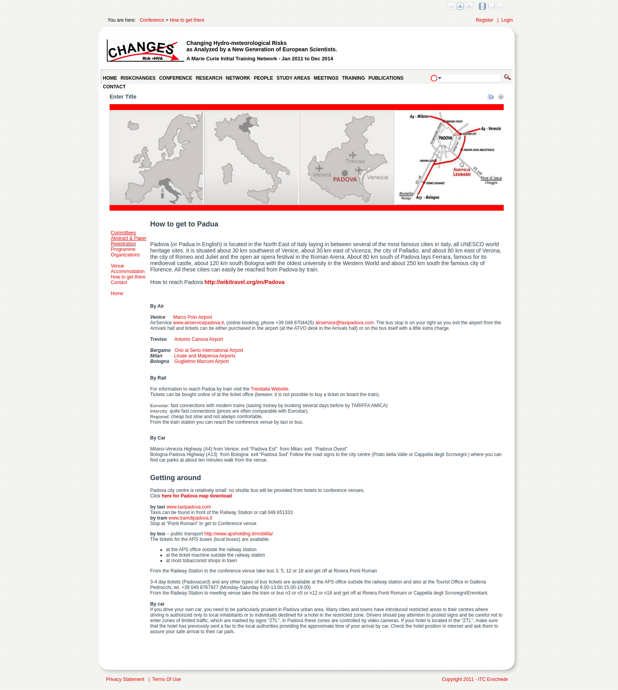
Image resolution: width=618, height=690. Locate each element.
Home (117, 293)
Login (507, 20)
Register (484, 20)
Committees (123, 233)
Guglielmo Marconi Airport (201, 361)
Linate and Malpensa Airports (204, 356)
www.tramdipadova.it (190, 518)
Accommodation (128, 271)
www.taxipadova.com (188, 507)
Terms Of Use (166, 679)
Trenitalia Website (269, 389)
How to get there (186, 20)
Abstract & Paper (129, 238)
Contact (119, 282)
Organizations (125, 255)
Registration (123, 244)
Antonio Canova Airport (195, 339)
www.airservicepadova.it (198, 322)
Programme (123, 249)
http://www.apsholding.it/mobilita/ (238, 534)
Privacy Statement (125, 679)
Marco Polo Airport (188, 317)
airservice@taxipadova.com (344, 322)
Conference (152, 20)
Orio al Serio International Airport (209, 350)
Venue (117, 266)
